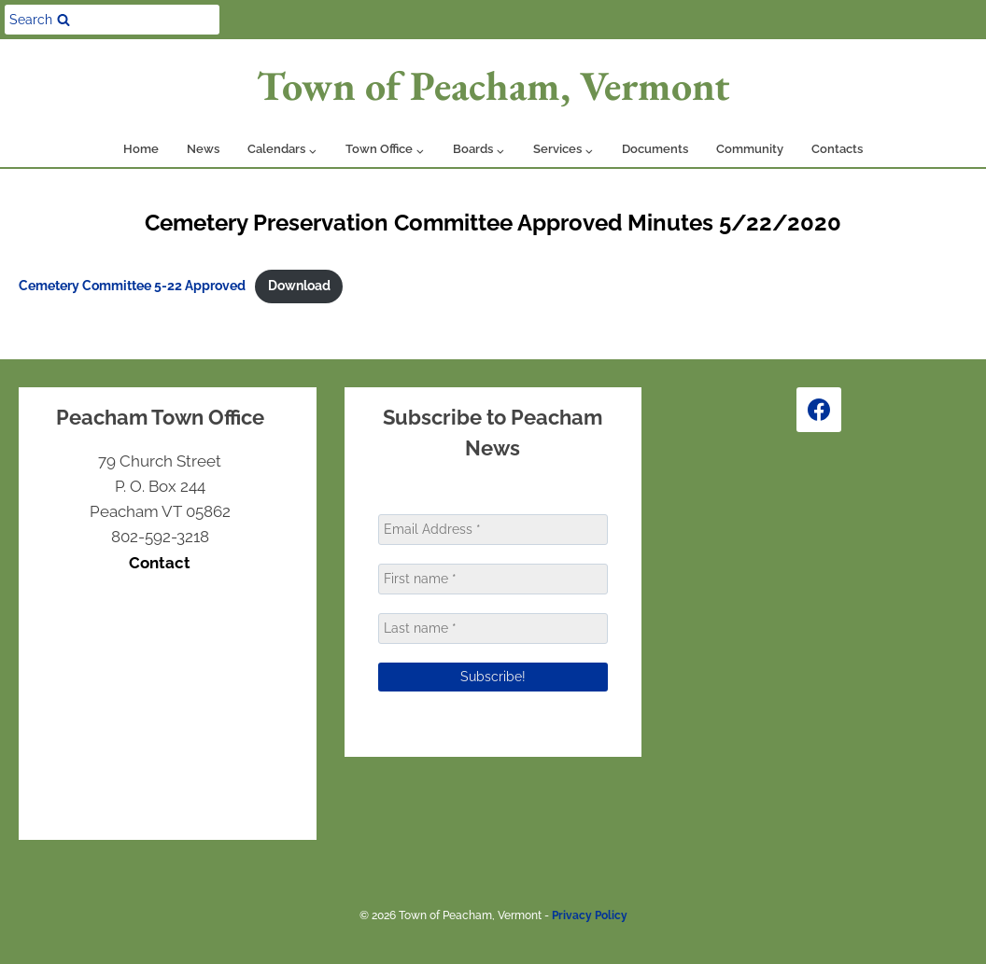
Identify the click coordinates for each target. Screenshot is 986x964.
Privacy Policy (589, 915)
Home (141, 149)
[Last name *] (493, 628)
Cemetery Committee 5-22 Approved (132, 285)
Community (749, 149)
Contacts (837, 149)
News (203, 149)
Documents (655, 149)
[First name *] (493, 579)
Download (299, 285)
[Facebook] (818, 409)
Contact (159, 562)
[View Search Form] (112, 20)
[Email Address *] (493, 529)
